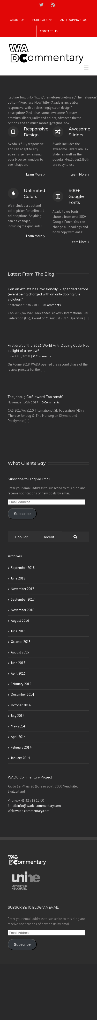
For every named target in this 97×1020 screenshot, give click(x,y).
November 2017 (22, 589)
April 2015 (18, 673)
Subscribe (22, 514)
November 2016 (22, 610)
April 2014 (18, 737)
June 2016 (18, 631)
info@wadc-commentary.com (39, 805)
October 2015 (21, 642)
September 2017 (23, 599)
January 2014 (20, 758)
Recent (48, 537)
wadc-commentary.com (32, 811)
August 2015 (20, 652)
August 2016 (20, 620)
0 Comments (52, 305)
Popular (21, 537)
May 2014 (18, 726)
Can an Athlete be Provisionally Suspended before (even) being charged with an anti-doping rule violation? (48, 294)
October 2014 (21, 705)
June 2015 (18, 663)
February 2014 (21, 747)
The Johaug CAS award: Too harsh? (35, 397)
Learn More (34, 174)
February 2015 (21, 684)
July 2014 (17, 716)
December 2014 (22, 694)
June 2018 (18, 578)
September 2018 (23, 568)
